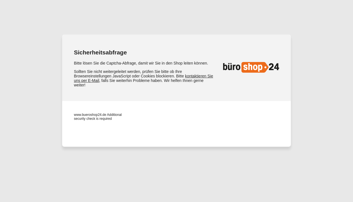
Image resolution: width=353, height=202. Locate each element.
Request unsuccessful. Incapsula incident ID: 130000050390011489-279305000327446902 (176, 101)
